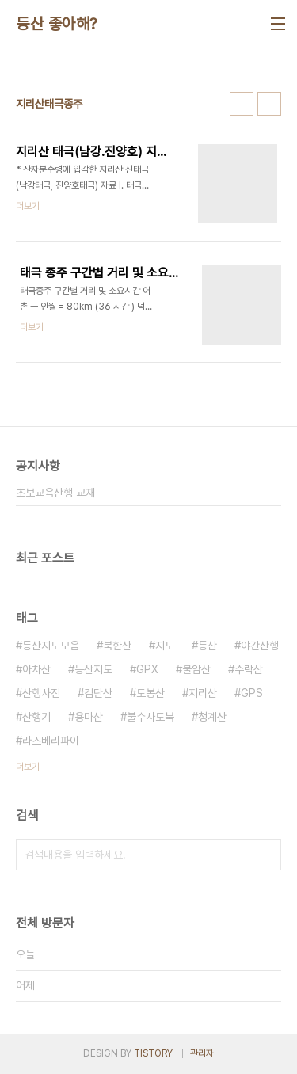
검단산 (98, 693)
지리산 (202, 693)
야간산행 (260, 645)
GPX (147, 669)
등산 (207, 645)
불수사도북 (150, 716)
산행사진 (41, 693)
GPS (252, 693)
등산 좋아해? (56, 24)
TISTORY (153, 1053)
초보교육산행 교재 (55, 492)
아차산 (36, 669)
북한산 (117, 645)
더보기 (28, 766)
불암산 (196, 669)
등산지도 (93, 669)
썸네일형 (241, 104)
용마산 (88, 716)
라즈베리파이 (50, 740)
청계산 (212, 716)
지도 (164, 645)
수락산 (248, 669)
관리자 (202, 1053)
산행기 (36, 716)
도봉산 (150, 693)
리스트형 (269, 104)
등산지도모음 (50, 645)
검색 (265, 855)
